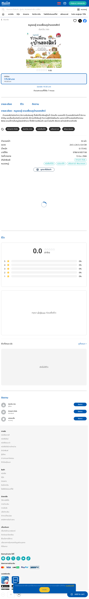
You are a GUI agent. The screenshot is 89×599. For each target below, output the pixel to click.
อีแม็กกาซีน (36, 14)
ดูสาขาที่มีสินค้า (43, 169)
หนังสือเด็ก (41, 129)
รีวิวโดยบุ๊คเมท (6, 462)
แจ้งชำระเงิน (5, 512)
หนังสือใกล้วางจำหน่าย (8, 446)
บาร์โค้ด (4, 152)
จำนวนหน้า (5, 141)
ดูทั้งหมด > (82, 343)
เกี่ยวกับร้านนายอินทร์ (8, 531)
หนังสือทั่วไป (49, 163)
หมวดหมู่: (5, 163)
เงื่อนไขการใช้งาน (6, 538)
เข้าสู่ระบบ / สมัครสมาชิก (78, 3)
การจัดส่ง (4, 508)
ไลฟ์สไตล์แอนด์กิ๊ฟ (50, 14)
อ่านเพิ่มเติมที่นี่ (70, 586)
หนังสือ (11, 14)
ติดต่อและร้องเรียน (7, 535)
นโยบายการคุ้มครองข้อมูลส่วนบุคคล (13, 542)
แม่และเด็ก (61, 163)
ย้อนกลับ (6, 20)
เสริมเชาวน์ (55, 129)
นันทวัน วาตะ (44, 29)
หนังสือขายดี (5, 435)
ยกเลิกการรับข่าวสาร (8, 519)
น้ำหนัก (4, 148)
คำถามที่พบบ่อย (6, 516)
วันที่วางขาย (6, 156)
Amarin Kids (12, 129)
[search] (3, 9)
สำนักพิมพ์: (6, 160)
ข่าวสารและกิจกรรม (7, 458)
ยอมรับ (44, 590)
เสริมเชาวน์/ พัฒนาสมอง (76, 163)
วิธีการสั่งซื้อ (5, 500)
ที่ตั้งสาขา (4, 546)
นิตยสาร (26, 14)
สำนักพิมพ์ (4, 450)
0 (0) (50, 70)
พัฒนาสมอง (68, 129)
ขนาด (3, 144)
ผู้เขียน (3, 454)
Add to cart (77, 594)
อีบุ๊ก (18, 14)
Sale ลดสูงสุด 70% (78, 14)
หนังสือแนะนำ (5, 442)
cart (64, 3)
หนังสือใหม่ (4, 439)
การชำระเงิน (5, 504)
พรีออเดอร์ (64, 14)
